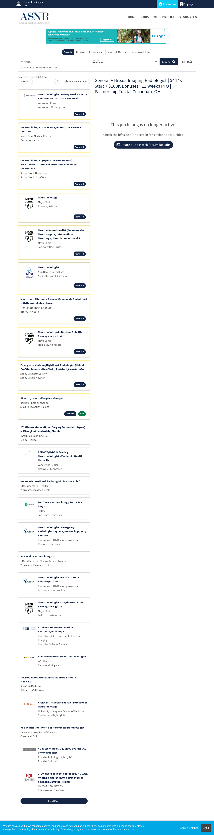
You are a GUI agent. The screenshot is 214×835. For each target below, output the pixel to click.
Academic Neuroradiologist (37, 556)
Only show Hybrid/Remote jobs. (41, 67)
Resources (188, 17)
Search (68, 52)
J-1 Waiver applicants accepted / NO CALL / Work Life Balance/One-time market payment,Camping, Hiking (63, 777)
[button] (186, 61)
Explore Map (96, 52)
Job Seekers (167, 4)
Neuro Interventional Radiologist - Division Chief (50, 481)
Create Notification (76, 81)
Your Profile (164, 17)
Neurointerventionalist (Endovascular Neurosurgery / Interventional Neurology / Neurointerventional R (61, 234)
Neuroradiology (47, 197)
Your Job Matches (118, 52)
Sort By (24, 81)
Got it (206, 827)
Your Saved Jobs (141, 52)
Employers (188, 4)
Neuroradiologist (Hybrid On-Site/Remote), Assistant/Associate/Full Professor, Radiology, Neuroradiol (48, 164)
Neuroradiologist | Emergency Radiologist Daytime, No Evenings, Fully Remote (62, 531)
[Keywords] (54, 61)
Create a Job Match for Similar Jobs (143, 145)
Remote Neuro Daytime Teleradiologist (62, 656)
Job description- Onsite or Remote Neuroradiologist (52, 727)
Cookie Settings (189, 827)
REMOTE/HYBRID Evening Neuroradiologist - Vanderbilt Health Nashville (60, 456)
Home (132, 17)
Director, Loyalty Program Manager (41, 398)
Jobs (145, 17)
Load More (54, 801)
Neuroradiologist (48, 267)
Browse (80, 52)
